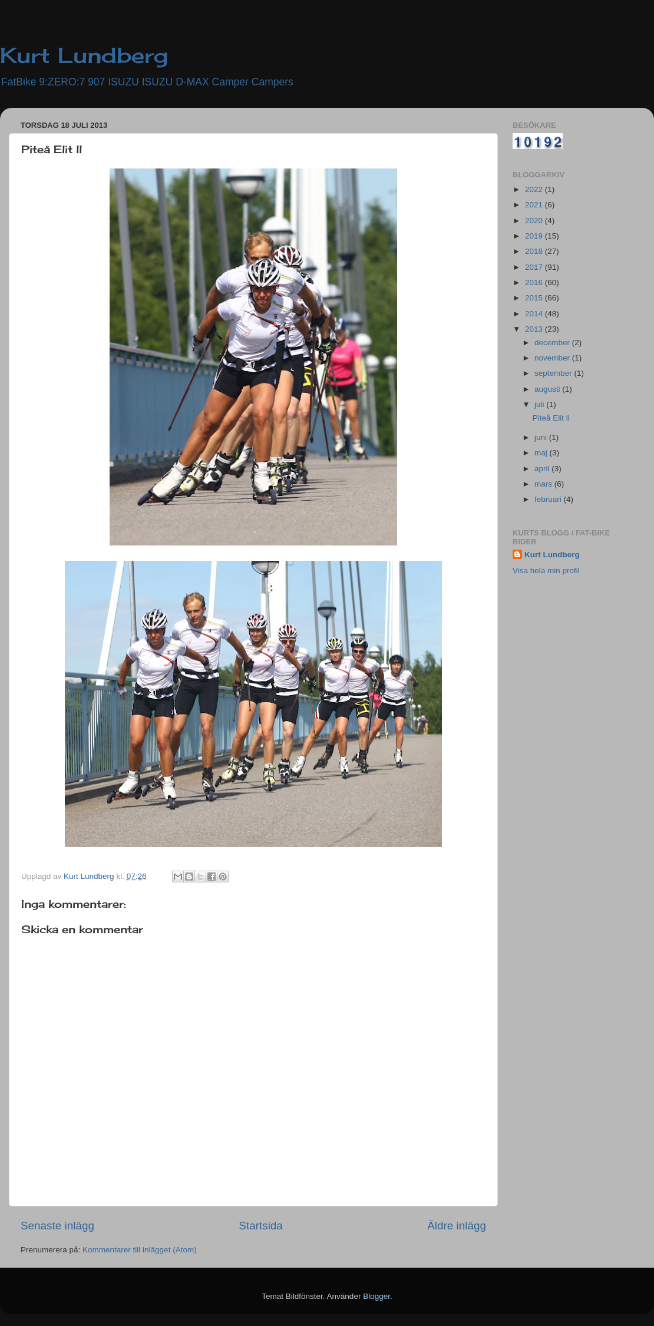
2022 (535, 189)
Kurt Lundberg (84, 55)
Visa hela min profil (546, 570)
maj (542, 452)
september (554, 373)
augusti (548, 389)
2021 (535, 204)
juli (540, 404)
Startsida (261, 1225)
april (542, 468)
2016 (535, 282)
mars (544, 484)
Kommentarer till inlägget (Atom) (139, 1249)
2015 (535, 297)
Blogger (376, 1296)
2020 (535, 220)
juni (541, 437)
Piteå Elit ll (551, 418)
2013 (535, 329)
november (553, 357)
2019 (535, 236)
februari (549, 499)
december (553, 342)
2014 (535, 313)
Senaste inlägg (57, 1225)
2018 (535, 251)
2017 (535, 267)
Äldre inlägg (456, 1225)
